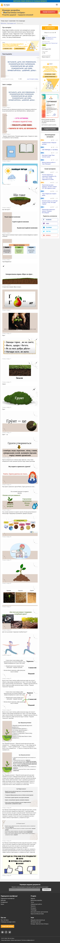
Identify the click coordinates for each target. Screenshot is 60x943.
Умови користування (16, 940)
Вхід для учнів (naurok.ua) (38, 920)
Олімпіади (33, 910)
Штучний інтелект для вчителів (39, 912)
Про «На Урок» (5, 920)
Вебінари (3, 900)
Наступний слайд (32, 79)
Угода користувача (5, 940)
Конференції (4, 902)
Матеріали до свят (36, 922)
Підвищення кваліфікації (7, 898)
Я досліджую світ (46, 43)
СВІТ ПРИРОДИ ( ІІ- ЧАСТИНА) (50, 149)
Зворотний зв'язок (7, 926)
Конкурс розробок (13, 11)
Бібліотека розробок (36, 900)
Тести (32, 902)
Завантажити (50, 28)
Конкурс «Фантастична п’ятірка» (40, 924)
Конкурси (33, 908)
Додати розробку (50, 129)
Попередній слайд (7, 79)
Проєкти (33, 906)
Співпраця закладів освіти (8, 922)
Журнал (33, 898)
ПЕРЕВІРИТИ (46, 889)
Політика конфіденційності (28, 940)
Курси (2, 904)
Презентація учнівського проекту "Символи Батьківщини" (48, 211)
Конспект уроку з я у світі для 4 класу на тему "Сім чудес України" (50, 202)
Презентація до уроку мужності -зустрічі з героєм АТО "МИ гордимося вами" (49, 186)
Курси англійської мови (37, 913)
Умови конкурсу (49, 12)
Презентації (54, 43)
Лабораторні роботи (36, 904)
